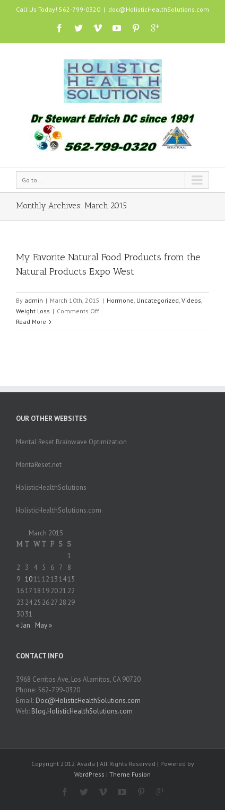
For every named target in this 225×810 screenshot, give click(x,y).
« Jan (23, 625)
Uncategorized (157, 300)
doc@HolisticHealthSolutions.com (158, 9)
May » (43, 625)
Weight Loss (33, 311)
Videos (191, 300)
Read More (31, 321)
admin (33, 300)
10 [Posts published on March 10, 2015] (28, 579)
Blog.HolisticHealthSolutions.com (82, 711)
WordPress (89, 774)
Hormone (120, 300)
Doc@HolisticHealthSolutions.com (88, 700)
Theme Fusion (130, 774)
